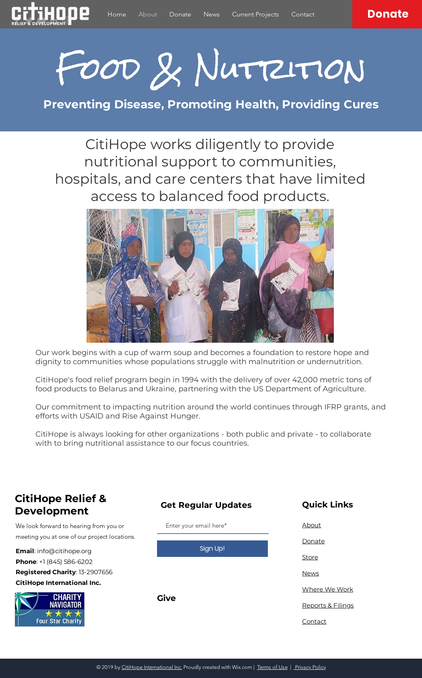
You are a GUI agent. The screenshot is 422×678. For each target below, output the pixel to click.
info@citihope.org (64, 551)
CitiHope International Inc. (152, 667)
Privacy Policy (310, 667)
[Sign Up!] (212, 548)
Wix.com (242, 667)
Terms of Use (272, 667)
